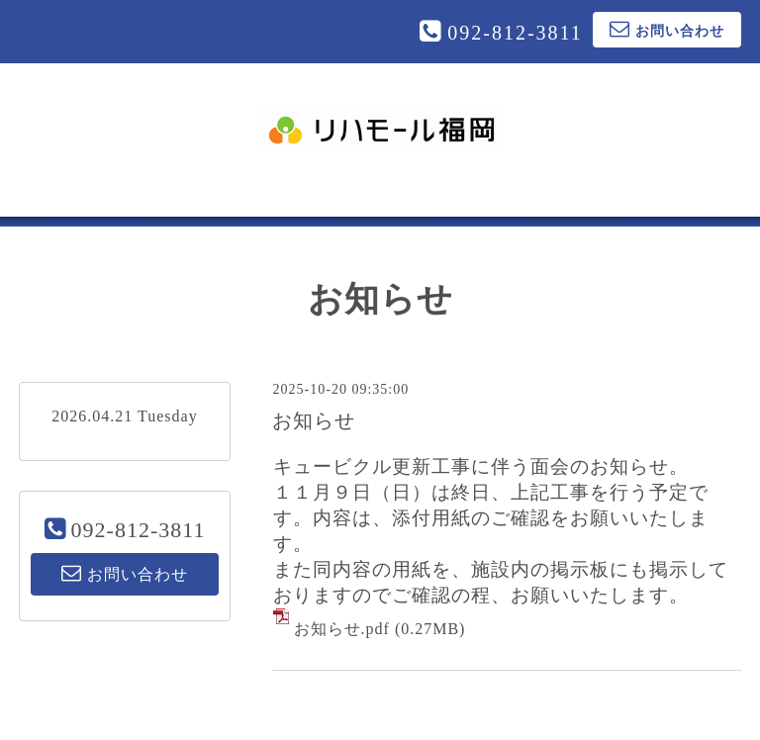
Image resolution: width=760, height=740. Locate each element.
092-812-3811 (515, 33)
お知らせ (313, 420)
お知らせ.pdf (342, 628)
